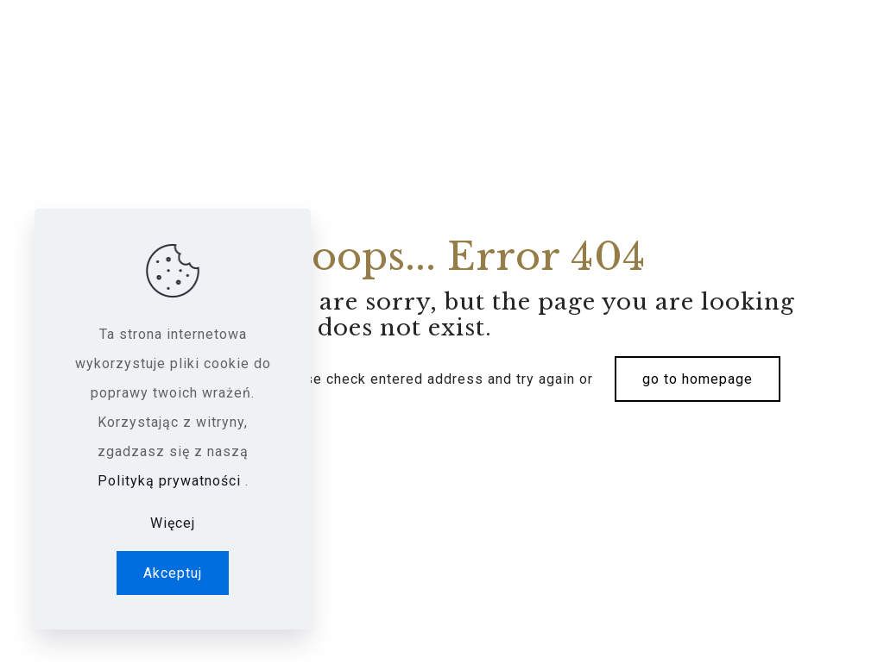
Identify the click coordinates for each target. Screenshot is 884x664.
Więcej (172, 523)
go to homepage (697, 379)
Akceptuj (172, 573)
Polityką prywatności (171, 481)
